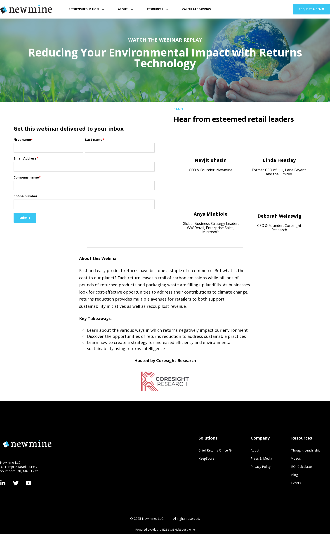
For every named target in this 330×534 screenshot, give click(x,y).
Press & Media (261, 458)
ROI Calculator (301, 466)
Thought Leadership (306, 450)
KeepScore (206, 458)
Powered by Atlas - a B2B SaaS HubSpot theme (165, 530)
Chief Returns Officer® (215, 450)
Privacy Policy (261, 466)
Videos (296, 458)
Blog (294, 475)
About (255, 450)
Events (296, 483)
